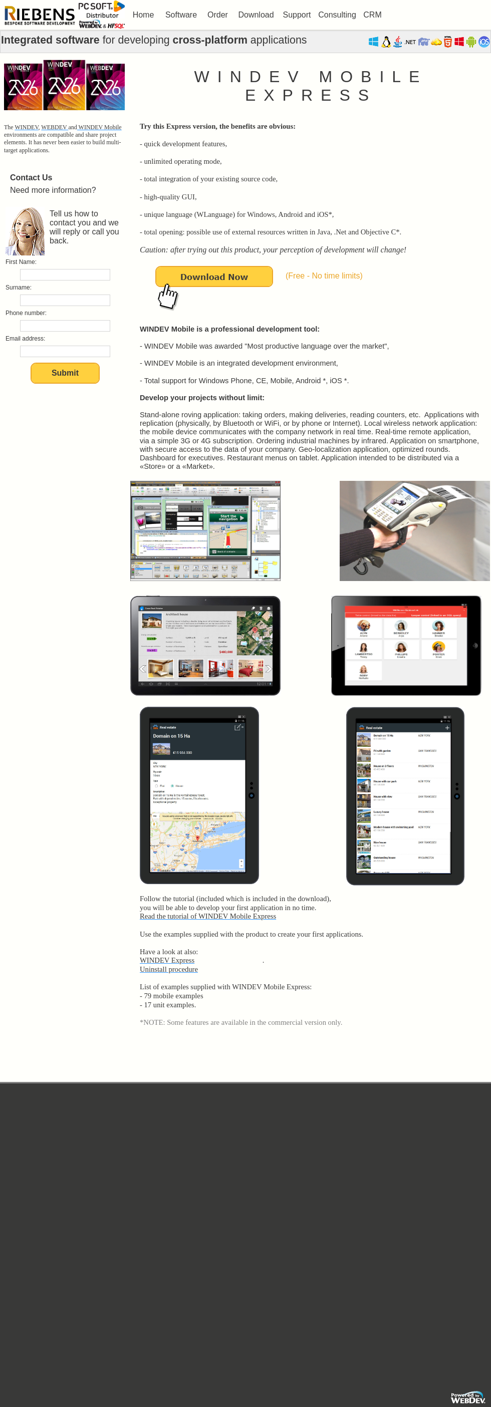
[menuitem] (143, 15)
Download (256, 15)
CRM (372, 15)
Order (217, 15)
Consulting (337, 15)
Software (181, 15)
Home (143, 15)
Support (297, 15)
